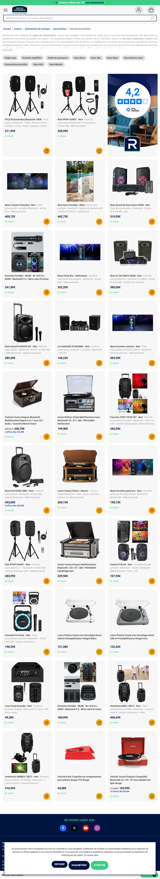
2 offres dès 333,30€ (14, 434)
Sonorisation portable (16, 66)
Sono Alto (38, 66)
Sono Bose (79, 60)
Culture (18, 29)
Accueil (7, 29)
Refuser (51, 865)
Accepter (107, 865)
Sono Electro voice (133, 60)
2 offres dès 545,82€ (14, 507)
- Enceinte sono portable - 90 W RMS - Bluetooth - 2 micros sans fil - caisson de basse (27, 781)
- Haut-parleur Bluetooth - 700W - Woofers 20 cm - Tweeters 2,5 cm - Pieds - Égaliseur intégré (27, 124)
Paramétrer (79, 865)
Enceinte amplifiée (32, 60)
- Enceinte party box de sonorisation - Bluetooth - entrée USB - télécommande (131, 496)
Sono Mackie (56, 66)
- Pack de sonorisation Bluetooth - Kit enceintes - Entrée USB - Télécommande (77, 124)
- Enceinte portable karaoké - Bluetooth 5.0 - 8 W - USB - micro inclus (27, 711)
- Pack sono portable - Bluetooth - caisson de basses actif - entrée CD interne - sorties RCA (80, 210)
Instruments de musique (37, 29)
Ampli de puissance (58, 60)
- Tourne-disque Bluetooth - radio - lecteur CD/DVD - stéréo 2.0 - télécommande (79, 496)
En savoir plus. (91, 856)
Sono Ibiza (112, 60)
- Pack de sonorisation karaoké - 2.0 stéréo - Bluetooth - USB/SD (80, 351)
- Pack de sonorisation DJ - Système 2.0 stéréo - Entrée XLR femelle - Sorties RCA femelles (132, 281)
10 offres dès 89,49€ (119, 793)
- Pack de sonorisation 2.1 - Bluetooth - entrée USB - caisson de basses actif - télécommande (26, 569)
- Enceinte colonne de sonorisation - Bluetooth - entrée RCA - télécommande (79, 281)
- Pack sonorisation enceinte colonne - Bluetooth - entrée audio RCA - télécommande (131, 351)
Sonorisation (59, 29)
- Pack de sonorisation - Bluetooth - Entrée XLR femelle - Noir (130, 210)
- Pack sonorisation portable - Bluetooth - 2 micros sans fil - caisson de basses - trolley (132, 711)
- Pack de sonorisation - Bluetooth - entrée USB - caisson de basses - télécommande (24, 496)
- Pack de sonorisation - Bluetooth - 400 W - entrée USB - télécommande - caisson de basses (27, 351)
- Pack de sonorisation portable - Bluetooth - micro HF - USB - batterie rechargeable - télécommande (132, 422)
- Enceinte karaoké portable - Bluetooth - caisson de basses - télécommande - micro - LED (130, 569)
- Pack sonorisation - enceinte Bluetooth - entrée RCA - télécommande (25, 210)
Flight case (10, 60)
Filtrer (149, 875)
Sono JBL (96, 60)
